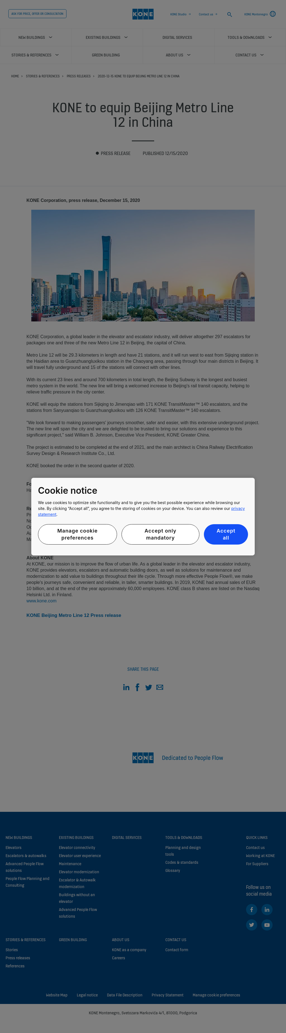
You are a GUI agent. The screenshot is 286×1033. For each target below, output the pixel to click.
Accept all (225, 534)
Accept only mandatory (161, 534)
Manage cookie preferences (77, 534)
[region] (143, 516)
